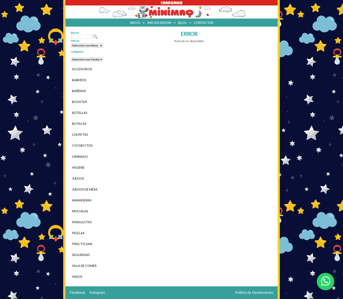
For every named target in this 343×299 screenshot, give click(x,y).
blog (182, 22)
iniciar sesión (159, 22)
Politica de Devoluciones (254, 292)
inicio (135, 22)
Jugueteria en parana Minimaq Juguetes (171, 12)
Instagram (97, 292)
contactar (203, 22)
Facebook (77, 292)
